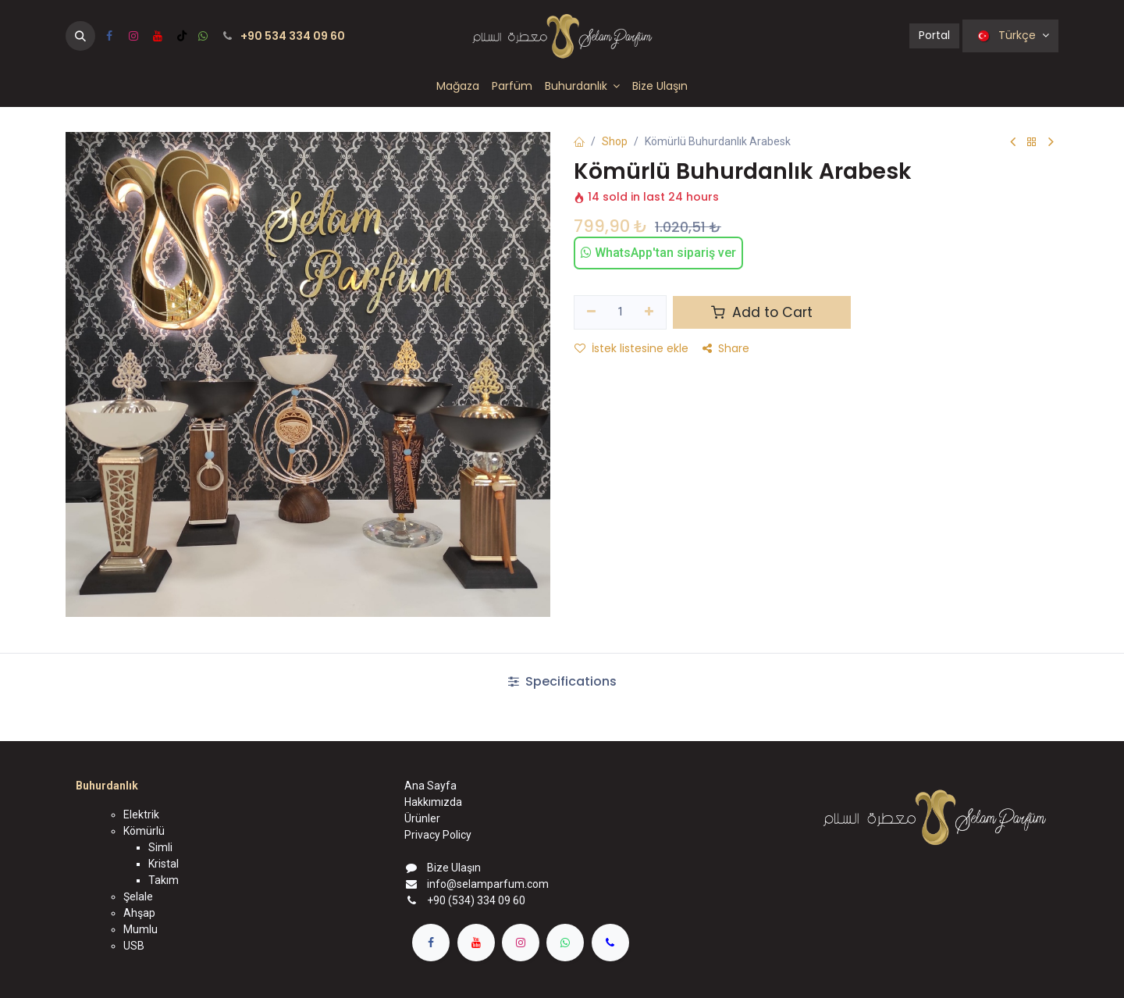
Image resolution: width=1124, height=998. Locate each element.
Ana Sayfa (430, 785)
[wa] (203, 36)
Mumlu (140, 929)
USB (133, 945)
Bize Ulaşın (454, 867)
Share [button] (725, 348)
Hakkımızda (433, 802)
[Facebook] (109, 36)
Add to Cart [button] (762, 312)
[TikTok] (182, 36)
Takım (163, 880)
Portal (934, 35)
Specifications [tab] (562, 681)
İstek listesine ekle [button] (631, 348)
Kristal (163, 863)
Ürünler (422, 818)
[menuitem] (458, 86)
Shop (615, 141)
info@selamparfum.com (488, 884)
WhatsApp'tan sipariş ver (658, 252)
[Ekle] (649, 312)
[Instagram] (133, 36)
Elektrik (141, 814)
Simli (160, 847)
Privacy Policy (437, 835)
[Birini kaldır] (591, 312)
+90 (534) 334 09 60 (476, 900)
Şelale (138, 896)
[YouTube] (158, 36)
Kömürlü (144, 831)
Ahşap (139, 913)
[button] (80, 36)
